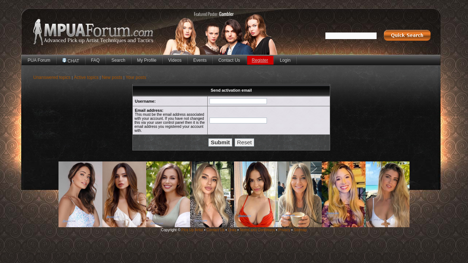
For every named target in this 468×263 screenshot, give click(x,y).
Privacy (284, 230)
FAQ (95, 60)
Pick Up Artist (192, 230)
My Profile (146, 60)
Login (285, 60)
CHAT (70, 61)
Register (260, 60)
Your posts (135, 77)
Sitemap (300, 230)
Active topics (86, 77)
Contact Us (229, 60)
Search (118, 60)
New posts (112, 77)
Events (200, 60)
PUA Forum (39, 60)
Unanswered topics (52, 77)
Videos (174, 60)
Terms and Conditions (257, 230)
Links (232, 230)
